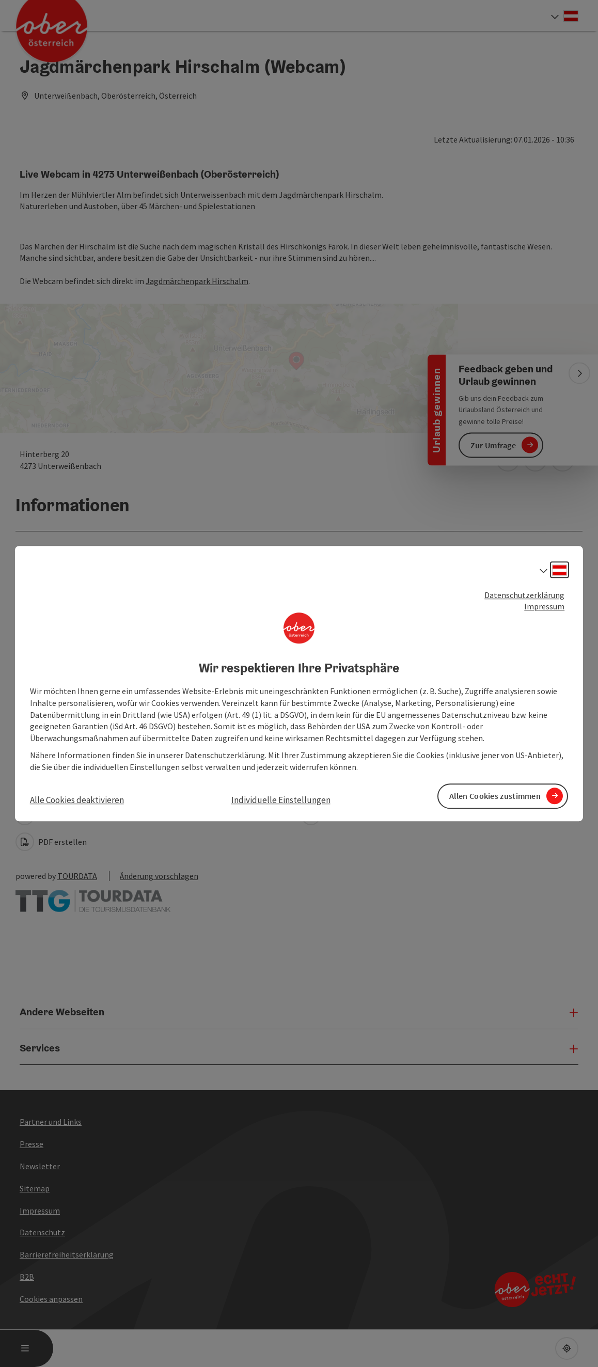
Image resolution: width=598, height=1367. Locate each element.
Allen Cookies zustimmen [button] (495, 796)
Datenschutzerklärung (524, 595)
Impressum (544, 607)
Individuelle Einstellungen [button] (281, 800)
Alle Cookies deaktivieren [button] (77, 800)
